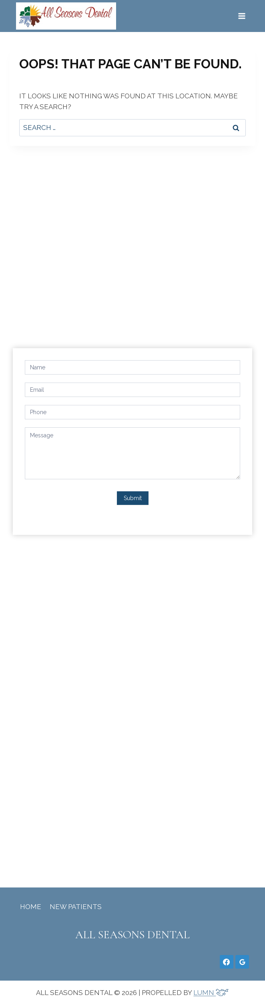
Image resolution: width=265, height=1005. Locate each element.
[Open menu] (241, 16)
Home (30, 907)
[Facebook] (226, 962)
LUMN (211, 993)
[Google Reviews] (242, 962)
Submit (133, 498)
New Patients (76, 907)
